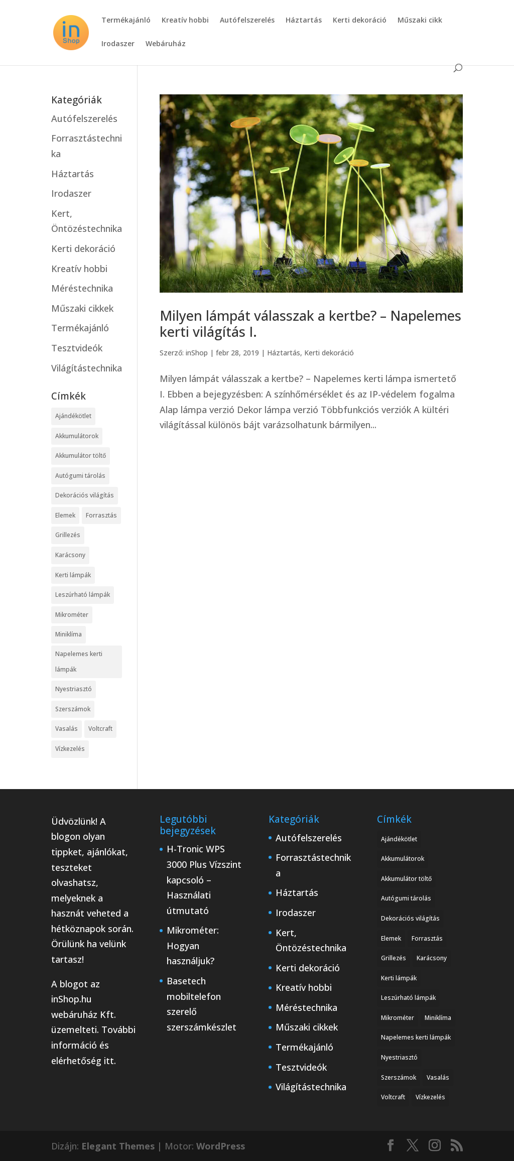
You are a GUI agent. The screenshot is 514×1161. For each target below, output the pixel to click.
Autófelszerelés (247, 21)
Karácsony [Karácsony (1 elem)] (70, 555)
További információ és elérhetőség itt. (93, 1044)
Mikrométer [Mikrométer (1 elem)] (71, 614)
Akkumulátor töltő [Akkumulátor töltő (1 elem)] (80, 455)
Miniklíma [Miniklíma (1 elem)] (68, 634)
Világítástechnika (86, 368)
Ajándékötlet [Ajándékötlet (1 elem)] (73, 416)
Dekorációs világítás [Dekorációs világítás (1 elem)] (84, 495)
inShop (197, 352)
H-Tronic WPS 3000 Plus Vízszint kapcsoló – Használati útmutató (204, 879)
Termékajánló (126, 21)
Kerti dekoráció (360, 21)
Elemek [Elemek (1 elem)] (65, 515)
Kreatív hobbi (185, 21)
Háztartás (304, 21)
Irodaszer (118, 44)
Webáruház (166, 44)
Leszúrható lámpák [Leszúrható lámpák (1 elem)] (82, 594)
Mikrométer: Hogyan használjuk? (193, 945)
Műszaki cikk (420, 21)
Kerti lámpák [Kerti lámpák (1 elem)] (73, 575)
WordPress (220, 1146)
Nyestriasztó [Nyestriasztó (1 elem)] (73, 689)
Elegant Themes (118, 1146)
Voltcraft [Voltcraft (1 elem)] (100, 728)
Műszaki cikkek (82, 308)
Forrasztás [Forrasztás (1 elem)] (101, 515)
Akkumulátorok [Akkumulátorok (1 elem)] (76, 436)
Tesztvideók (76, 348)
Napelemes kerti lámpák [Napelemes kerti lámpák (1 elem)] (78, 662)
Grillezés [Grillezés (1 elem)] (67, 535)
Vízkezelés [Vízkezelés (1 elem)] (70, 748)
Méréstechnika (82, 288)
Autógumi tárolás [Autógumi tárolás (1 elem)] (80, 475)
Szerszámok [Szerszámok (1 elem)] (72, 709)
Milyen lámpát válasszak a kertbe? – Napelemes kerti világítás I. (310, 323)
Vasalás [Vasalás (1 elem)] (66, 728)
